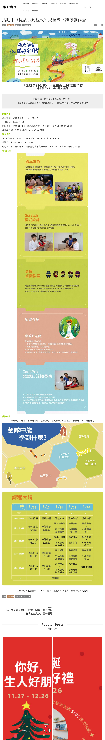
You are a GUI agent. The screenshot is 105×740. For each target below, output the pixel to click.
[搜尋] (85, 7)
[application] (76, 3)
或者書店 (10, 25)
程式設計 (18, 25)
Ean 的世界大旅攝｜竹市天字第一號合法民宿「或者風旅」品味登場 (29, 611)
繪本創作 (27, 25)
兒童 (4, 25)
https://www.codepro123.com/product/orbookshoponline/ (31, 138)
